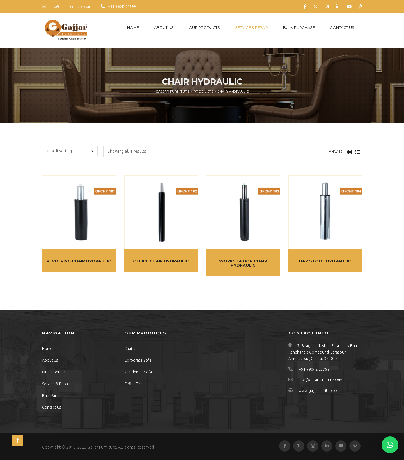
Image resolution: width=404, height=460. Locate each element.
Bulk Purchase (299, 27)
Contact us (342, 27)
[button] (390, 444)
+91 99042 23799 (118, 6)
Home (133, 27)
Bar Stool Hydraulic (325, 261)
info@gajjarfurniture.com (66, 6)
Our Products (204, 27)
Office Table (135, 384)
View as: (336, 151)
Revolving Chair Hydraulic (79, 261)
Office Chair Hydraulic (161, 261)
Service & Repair (251, 27)
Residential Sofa (138, 372)
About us (164, 27)
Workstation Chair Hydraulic (243, 263)
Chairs (129, 348)
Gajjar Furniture (102, 447)
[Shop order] (70, 151)
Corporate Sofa (137, 360)
